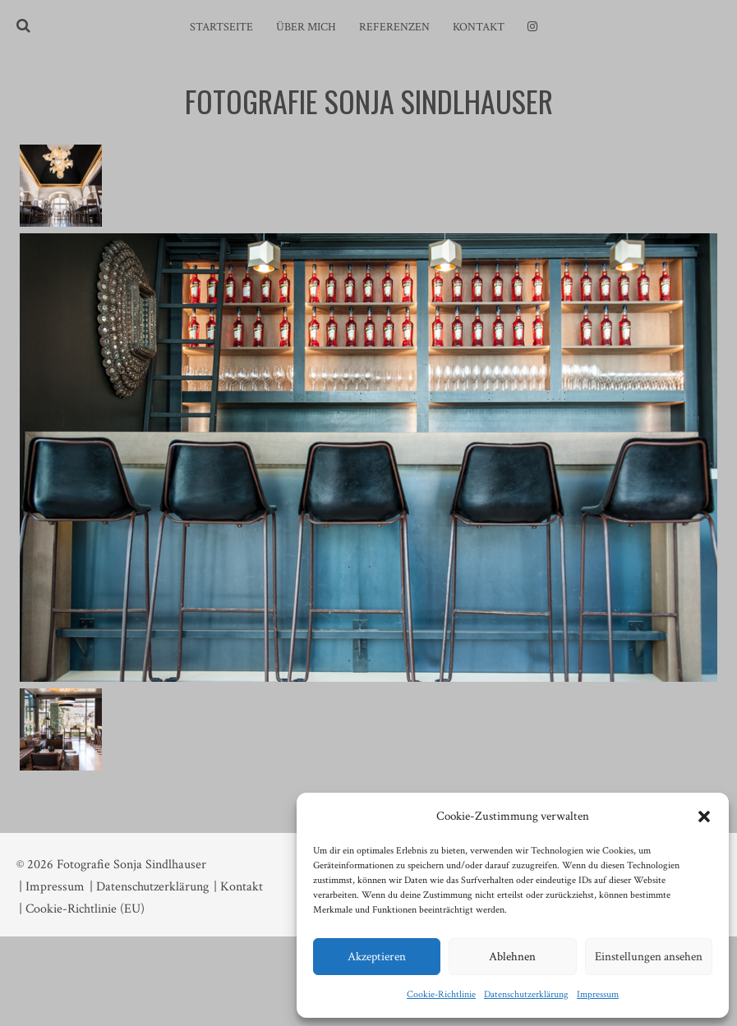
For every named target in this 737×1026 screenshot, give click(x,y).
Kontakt (478, 27)
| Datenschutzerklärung (149, 886)
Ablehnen (512, 956)
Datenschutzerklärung (526, 994)
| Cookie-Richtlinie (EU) (82, 909)
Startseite (221, 27)
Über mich (306, 27)
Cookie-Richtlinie (441, 994)
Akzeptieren (377, 956)
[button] (704, 816)
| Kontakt (238, 886)
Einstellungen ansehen (648, 956)
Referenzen (394, 27)
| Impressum (52, 886)
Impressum (598, 994)
